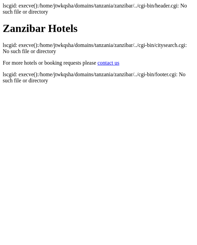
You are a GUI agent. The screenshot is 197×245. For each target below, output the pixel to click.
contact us (108, 63)
